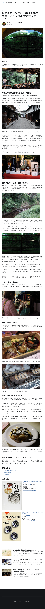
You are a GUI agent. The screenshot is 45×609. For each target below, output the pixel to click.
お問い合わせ (13, 593)
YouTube (19, 593)
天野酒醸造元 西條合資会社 (10, 470)
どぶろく (23, 2)
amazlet (29, 484)
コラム (28, 2)
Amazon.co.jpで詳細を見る (29, 490)
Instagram (25, 593)
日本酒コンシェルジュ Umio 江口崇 (14, 23)
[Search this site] (42, 2)
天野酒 (3, 10)
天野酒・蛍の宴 (7, 472)
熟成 (18, 2)
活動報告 (33, 2)
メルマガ (32, 593)
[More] (38, 2)
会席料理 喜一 (7, 474)
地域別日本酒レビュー (11, 2)
